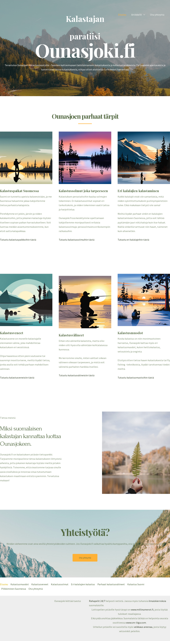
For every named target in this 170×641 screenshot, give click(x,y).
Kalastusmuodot (20, 584)
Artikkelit (138, 14)
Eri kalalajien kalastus (83, 584)
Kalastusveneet (39, 584)
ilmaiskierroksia (157, 601)
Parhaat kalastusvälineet (111, 584)
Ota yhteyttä (157, 14)
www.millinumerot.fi (142, 609)
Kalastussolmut (59, 584)
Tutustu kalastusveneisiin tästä (17, 377)
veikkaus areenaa (143, 626)
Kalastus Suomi (135, 584)
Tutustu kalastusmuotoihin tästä (136, 377)
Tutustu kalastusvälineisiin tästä (76, 375)
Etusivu (122, 14)
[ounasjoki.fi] (14, 14)
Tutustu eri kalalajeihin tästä (133, 239)
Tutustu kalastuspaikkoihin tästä (18, 239)
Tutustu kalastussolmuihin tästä (76, 239)
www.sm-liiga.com (136, 622)
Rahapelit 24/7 (97, 601)
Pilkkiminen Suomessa (13, 588)
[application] (143, 14)
